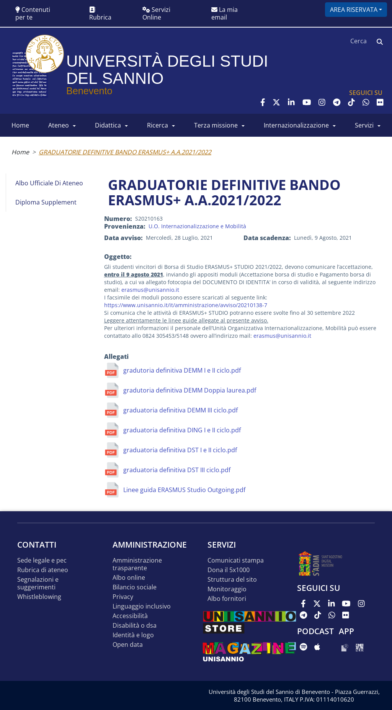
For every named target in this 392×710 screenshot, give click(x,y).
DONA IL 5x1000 (228, 570)
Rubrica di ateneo (42, 570)
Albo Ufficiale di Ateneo (49, 183)
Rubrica (100, 14)
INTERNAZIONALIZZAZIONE (296, 125)
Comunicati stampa (235, 560)
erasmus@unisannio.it (150, 289)
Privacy (123, 597)
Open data (128, 645)
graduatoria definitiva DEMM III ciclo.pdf (180, 410)
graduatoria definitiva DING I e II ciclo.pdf (182, 430)
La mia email (224, 13)
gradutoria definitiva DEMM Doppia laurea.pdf (189, 390)
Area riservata (353, 9)
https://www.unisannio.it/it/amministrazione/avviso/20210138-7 (185, 305)
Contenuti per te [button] (32, 13)
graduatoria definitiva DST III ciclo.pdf (176, 470)
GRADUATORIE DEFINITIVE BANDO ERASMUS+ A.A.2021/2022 (125, 152)
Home (20, 152)
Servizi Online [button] (156, 13)
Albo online (129, 578)
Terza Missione (216, 125)
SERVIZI (364, 125)
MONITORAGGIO (227, 589)
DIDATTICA (108, 125)
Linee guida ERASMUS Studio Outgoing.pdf (184, 490)
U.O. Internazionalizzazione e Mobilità (197, 226)
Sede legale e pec (42, 560)
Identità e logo (133, 635)
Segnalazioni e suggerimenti (38, 583)
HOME (20, 125)
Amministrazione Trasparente (137, 564)
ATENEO (58, 125)
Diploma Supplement (46, 202)
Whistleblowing (39, 597)
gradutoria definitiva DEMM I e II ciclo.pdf (182, 370)
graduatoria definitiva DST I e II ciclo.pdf (180, 450)
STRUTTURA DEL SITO (232, 580)
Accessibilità (130, 616)
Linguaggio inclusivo (142, 606)
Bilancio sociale (135, 587)
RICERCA (157, 125)
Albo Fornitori (226, 599)
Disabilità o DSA (135, 626)
